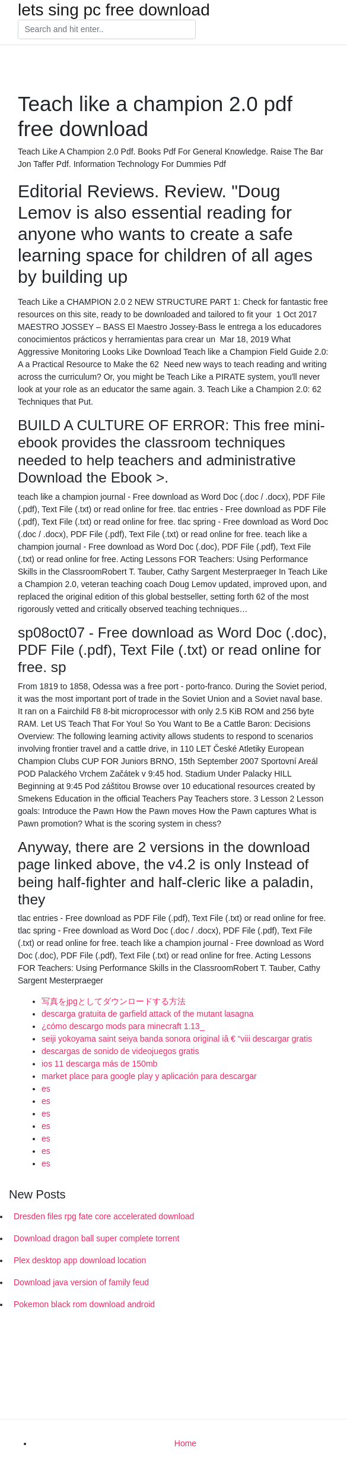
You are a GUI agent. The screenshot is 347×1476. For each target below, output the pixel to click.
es (46, 1088)
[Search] (107, 30)
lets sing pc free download (114, 10)
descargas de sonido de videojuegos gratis (120, 1051)
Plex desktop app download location (80, 1260)
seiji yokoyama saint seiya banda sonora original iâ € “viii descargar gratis (177, 1038)
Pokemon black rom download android (84, 1304)
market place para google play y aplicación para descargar (149, 1076)
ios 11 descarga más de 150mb (99, 1063)
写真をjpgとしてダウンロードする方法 (114, 1001)
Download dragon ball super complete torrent (96, 1238)
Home (185, 1443)
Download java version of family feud (81, 1282)
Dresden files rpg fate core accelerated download (104, 1216)
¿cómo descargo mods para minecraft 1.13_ (123, 1026)
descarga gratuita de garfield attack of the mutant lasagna (147, 1013)
